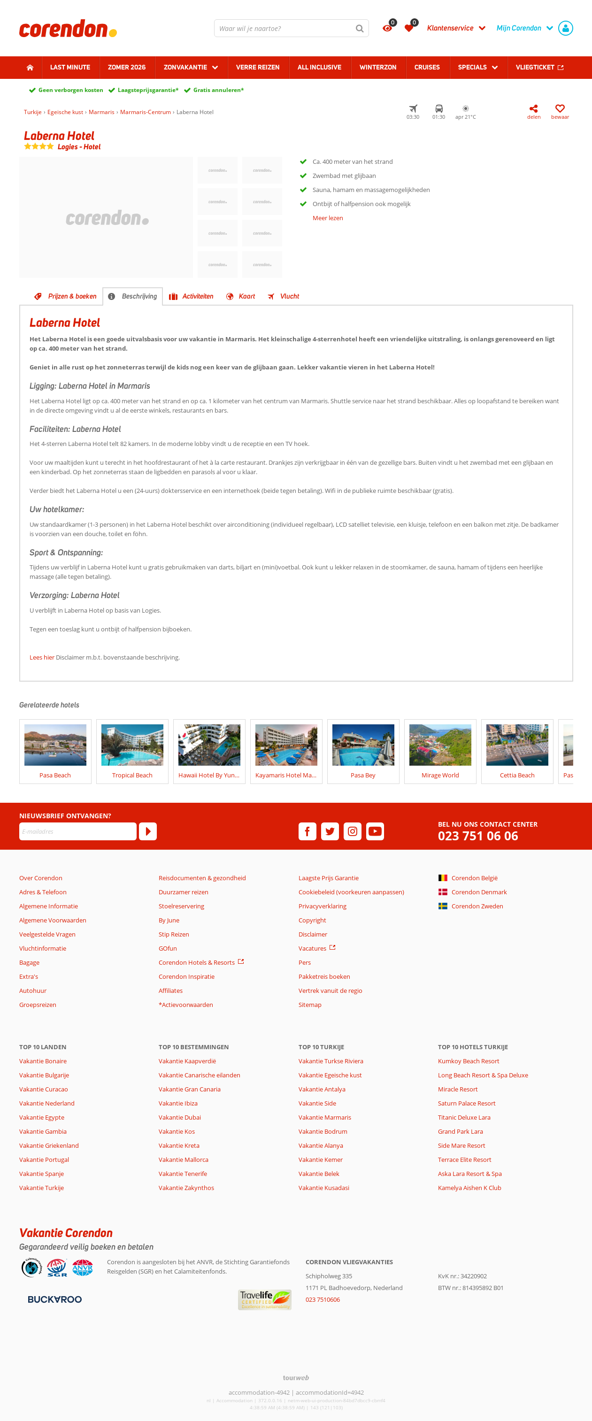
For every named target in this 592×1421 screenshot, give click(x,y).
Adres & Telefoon (43, 892)
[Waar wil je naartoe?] (291, 28)
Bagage (29, 962)
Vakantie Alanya (321, 1145)
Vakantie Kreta (179, 1145)
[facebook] (307, 831)
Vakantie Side (317, 1103)
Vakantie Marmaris (325, 1117)
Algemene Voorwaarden (52, 920)
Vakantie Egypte (41, 1117)
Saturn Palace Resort (467, 1103)
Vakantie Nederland (47, 1103)
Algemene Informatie (48, 906)
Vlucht (289, 296)
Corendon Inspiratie (187, 976)
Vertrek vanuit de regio (330, 990)
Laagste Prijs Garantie (329, 878)
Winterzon (378, 67)
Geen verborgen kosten (70, 90)
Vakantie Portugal (44, 1159)
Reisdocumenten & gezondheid (202, 878)
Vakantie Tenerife (183, 1173)
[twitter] (330, 831)
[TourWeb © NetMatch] (296, 1377)
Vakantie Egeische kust (330, 1075)
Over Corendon (40, 878)
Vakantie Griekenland (49, 1145)
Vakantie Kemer (321, 1159)
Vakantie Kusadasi (324, 1187)
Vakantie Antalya (322, 1089)
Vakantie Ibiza (178, 1103)
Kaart (247, 296)
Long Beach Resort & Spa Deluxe (483, 1075)
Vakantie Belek (319, 1173)
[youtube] (375, 831)
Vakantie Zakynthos (186, 1187)
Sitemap (310, 1004)
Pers (305, 962)
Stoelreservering (181, 906)
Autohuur (32, 990)
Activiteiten (198, 296)
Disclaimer (313, 934)
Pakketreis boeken (324, 976)
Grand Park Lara (460, 1131)
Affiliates (171, 990)
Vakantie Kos (177, 1131)
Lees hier (42, 657)
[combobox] (291, 28)
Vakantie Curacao (43, 1089)
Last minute (70, 67)
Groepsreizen (37, 1004)
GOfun (168, 948)
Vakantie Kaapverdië (187, 1061)
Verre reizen (258, 67)
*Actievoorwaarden (186, 1004)
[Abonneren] (148, 831)
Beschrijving (139, 296)
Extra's (28, 976)
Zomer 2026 (127, 67)
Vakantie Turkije (41, 1187)
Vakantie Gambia (43, 1131)
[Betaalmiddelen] (54, 1298)
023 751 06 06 (478, 836)
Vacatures (312, 948)
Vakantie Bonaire (43, 1061)
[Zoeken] (360, 28)
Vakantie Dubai (180, 1117)
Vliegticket (535, 67)
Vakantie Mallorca (183, 1159)
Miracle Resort (458, 1089)
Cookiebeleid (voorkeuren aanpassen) (351, 892)
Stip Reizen (174, 934)
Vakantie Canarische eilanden (199, 1075)
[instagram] (352, 831)
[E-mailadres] (78, 831)
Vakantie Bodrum (323, 1131)
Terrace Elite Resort (465, 1159)
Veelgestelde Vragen (47, 934)
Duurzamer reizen (183, 892)
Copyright (312, 920)
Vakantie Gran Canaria (190, 1089)
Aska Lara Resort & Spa (470, 1173)
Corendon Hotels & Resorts (197, 962)
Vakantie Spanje (41, 1173)
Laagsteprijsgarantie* (148, 90)
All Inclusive (319, 67)
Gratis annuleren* (218, 90)
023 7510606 (323, 1299)
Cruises (427, 67)
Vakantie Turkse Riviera (331, 1061)
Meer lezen (328, 218)
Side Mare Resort (461, 1145)
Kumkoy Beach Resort (469, 1061)
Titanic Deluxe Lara (464, 1117)
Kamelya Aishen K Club (469, 1187)
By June (169, 920)
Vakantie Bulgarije (44, 1075)
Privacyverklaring (322, 906)
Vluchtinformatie (42, 948)
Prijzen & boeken (72, 296)
